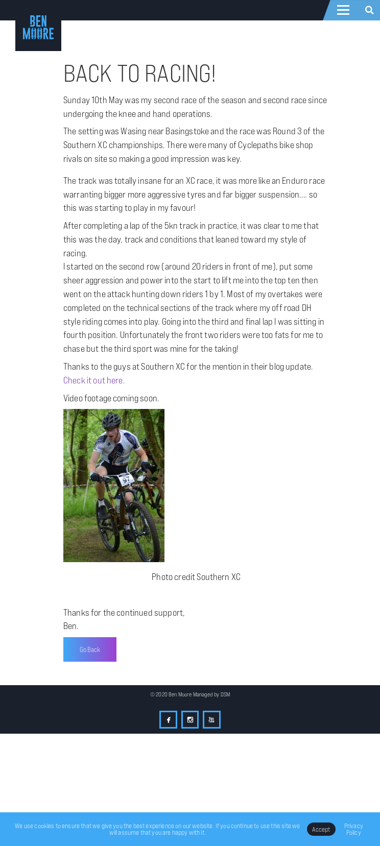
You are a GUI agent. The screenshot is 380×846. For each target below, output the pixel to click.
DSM (225, 694)
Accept (321, 829)
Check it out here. (94, 380)
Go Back (90, 649)
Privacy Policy (353, 828)
